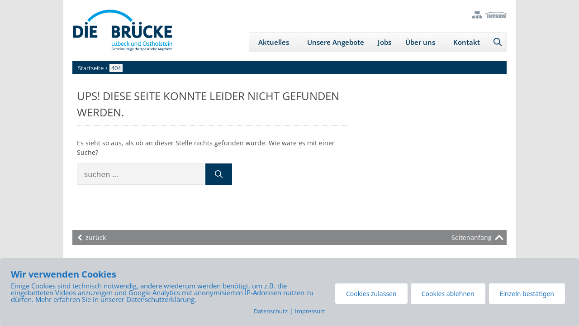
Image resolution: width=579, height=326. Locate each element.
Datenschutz (271, 311)
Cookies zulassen (371, 293)
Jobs (384, 42)
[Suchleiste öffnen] (497, 42)
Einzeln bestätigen (527, 293)
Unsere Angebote (335, 42)
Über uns (420, 42)
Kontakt (466, 42)
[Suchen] (218, 174)
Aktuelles (273, 42)
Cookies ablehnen (448, 293)
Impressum (310, 311)
